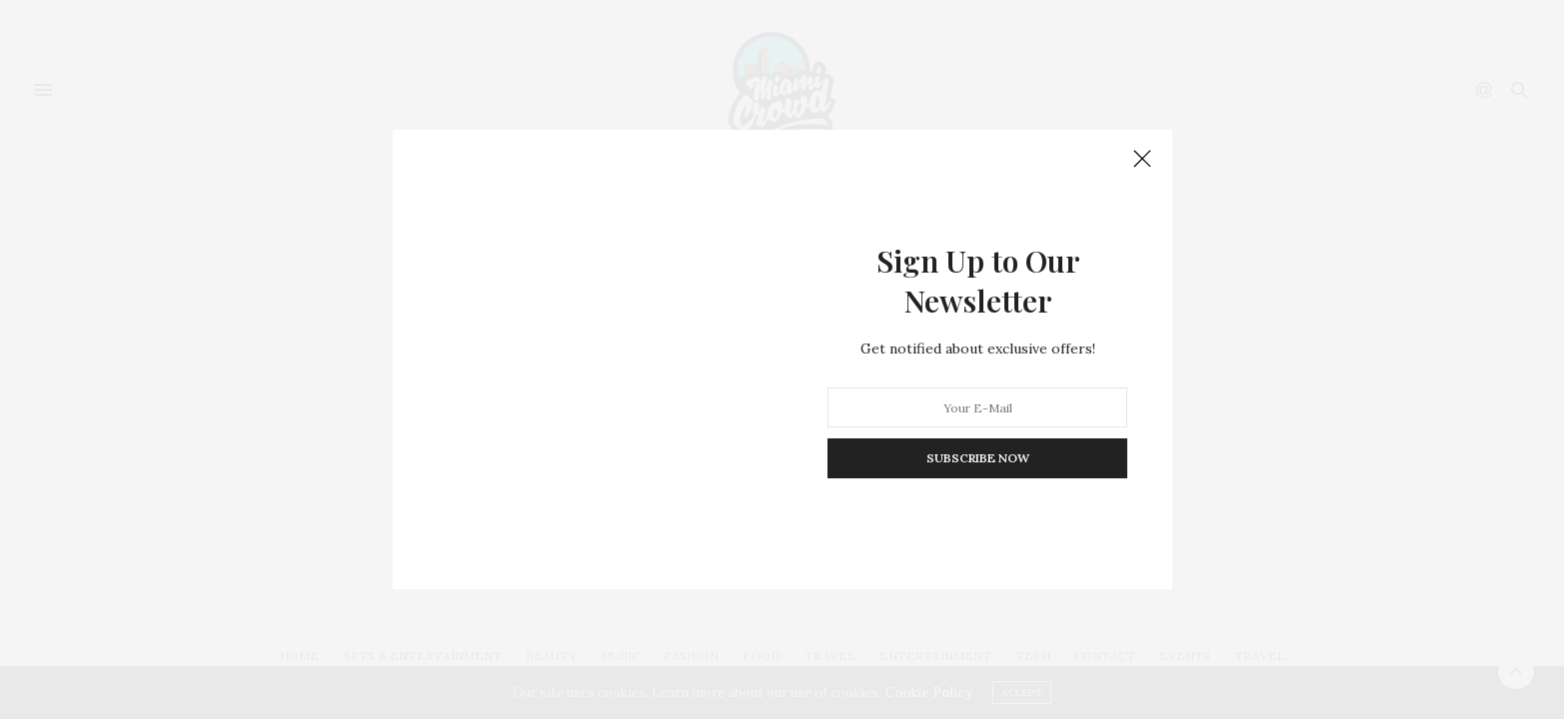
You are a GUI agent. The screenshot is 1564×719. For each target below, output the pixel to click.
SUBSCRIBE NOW (976, 457)
